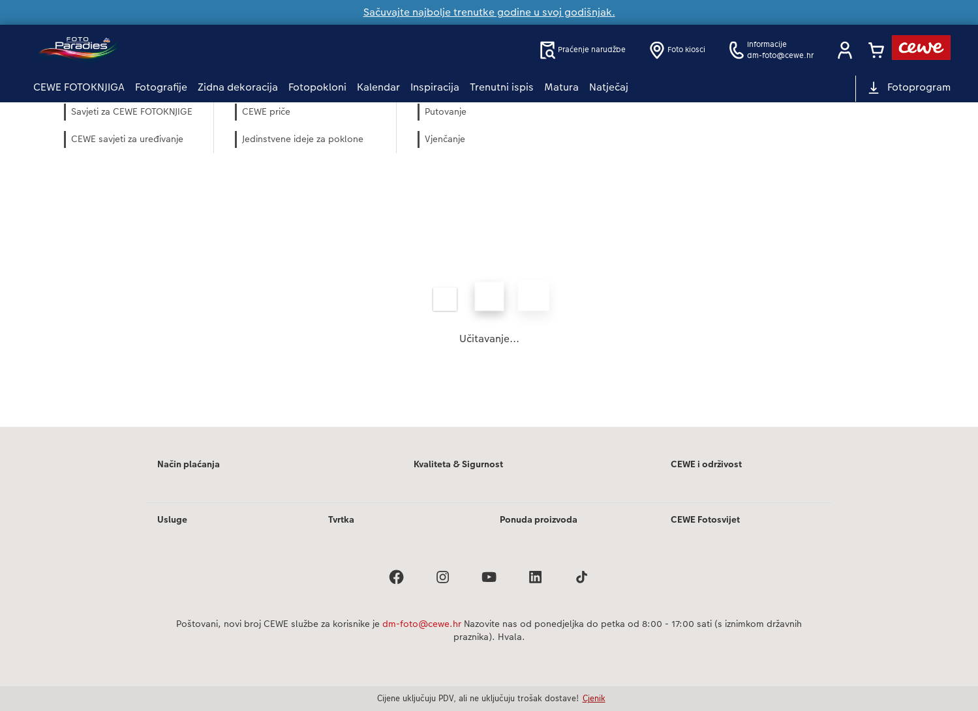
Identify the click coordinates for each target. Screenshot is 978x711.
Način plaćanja (188, 464)
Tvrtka (341, 519)
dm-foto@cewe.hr (421, 623)
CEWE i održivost (706, 464)
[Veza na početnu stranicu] (161, 50)
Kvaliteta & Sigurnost (458, 464)
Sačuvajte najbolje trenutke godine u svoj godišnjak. (489, 12)
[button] (845, 50)
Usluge (172, 519)
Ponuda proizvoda (538, 519)
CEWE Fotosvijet (705, 519)
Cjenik (594, 697)
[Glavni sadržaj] (489, 264)
